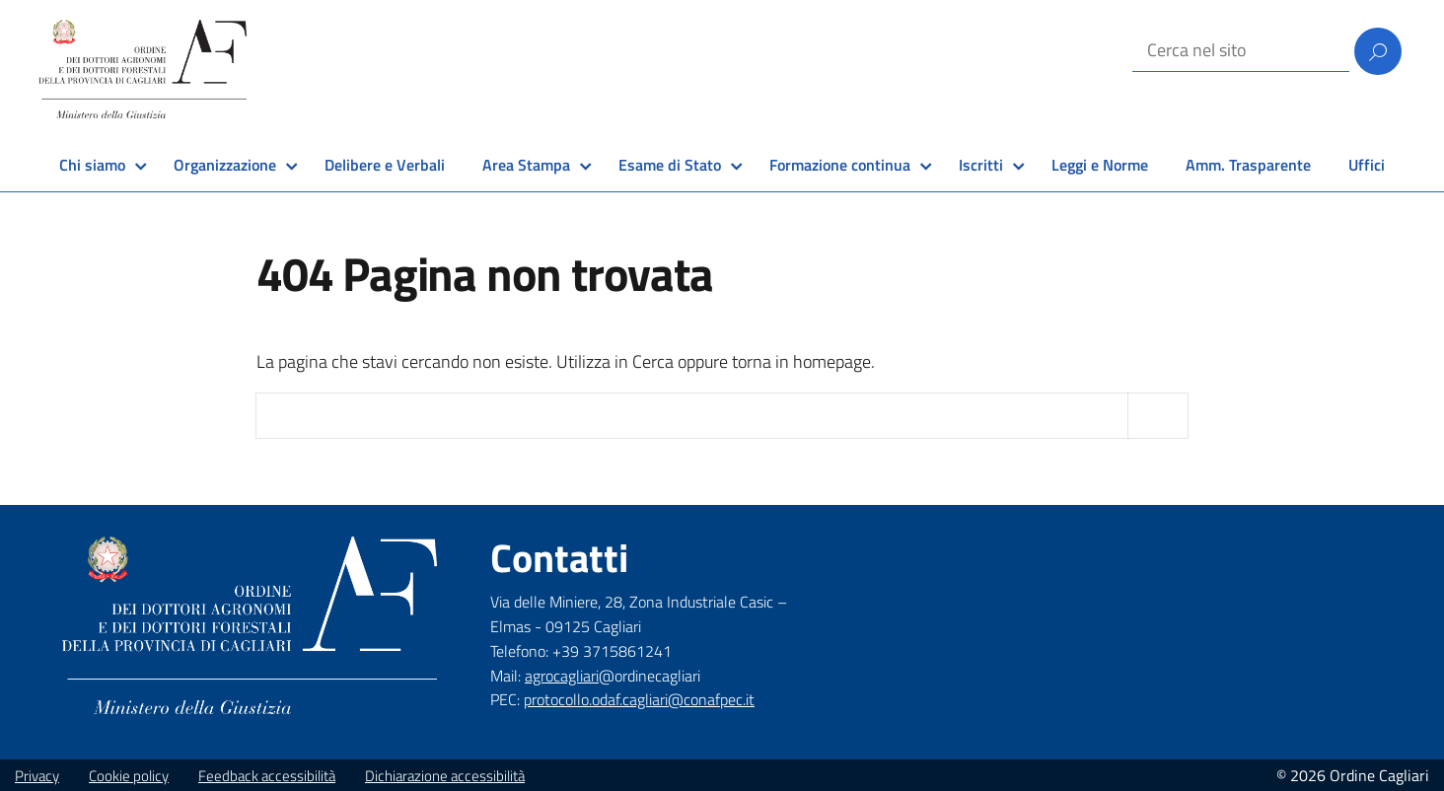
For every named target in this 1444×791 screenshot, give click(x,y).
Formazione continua (839, 165)
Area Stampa (526, 165)
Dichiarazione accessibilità (445, 775)
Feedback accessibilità (266, 775)
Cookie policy (129, 775)
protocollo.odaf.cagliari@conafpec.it (639, 699)
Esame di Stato (669, 165)
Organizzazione (225, 165)
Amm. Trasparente (1248, 165)
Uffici (1366, 165)
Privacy (37, 775)
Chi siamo (92, 165)
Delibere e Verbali (385, 165)
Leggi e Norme (1099, 165)
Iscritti (981, 165)
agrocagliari (562, 675)
